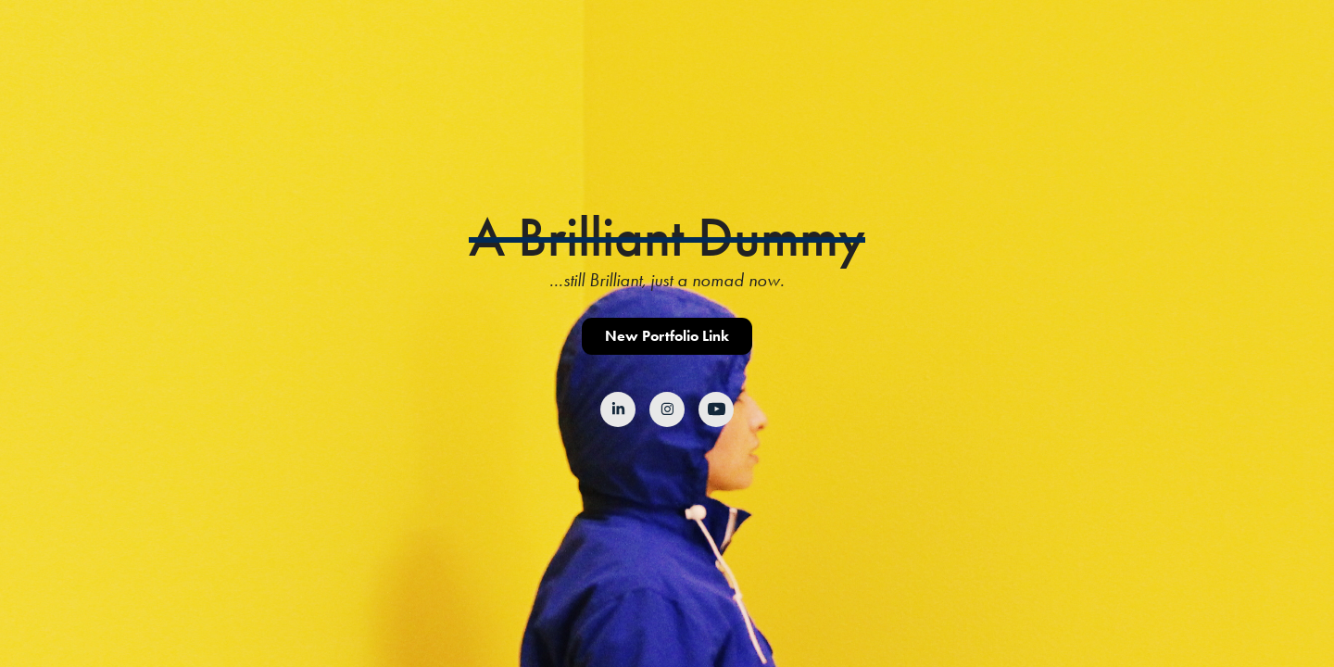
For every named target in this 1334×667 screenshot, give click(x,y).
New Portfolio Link (667, 336)
